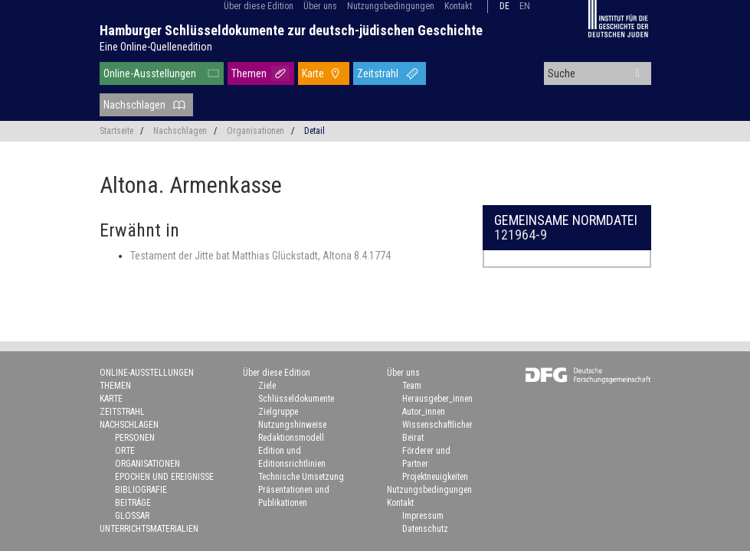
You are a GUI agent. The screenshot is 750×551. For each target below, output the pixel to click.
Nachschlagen (134, 105)
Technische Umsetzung (301, 476)
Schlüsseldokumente (296, 398)
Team (411, 385)
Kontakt (458, 6)
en (524, 6)
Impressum (423, 515)
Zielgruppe (278, 411)
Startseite (116, 131)
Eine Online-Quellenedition (156, 47)
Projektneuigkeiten (435, 476)
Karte (313, 73)
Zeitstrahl (377, 73)
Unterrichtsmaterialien (149, 528)
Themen (249, 73)
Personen (135, 437)
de (504, 6)
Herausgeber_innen (437, 398)
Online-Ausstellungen (149, 73)
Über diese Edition (258, 6)
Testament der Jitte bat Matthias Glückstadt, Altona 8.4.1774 (260, 255)
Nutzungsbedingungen (390, 6)
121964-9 (520, 235)
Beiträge (133, 502)
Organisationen (255, 131)
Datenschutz (425, 528)
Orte (125, 450)
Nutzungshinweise (292, 424)
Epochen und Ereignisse (164, 476)
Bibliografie (141, 489)
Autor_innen (423, 411)
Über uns (320, 6)
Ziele (267, 385)
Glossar (132, 515)
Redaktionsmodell (291, 437)
